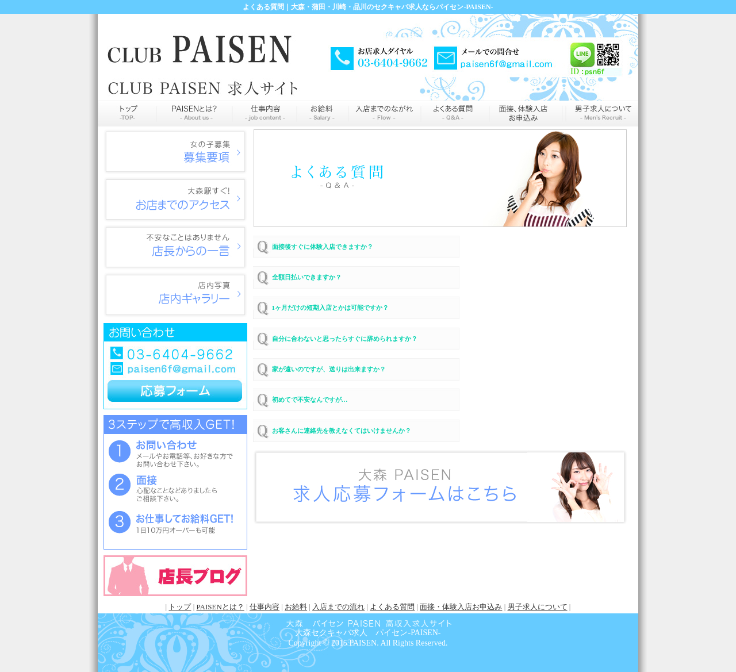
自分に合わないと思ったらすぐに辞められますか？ (344, 338)
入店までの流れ (384, 113)
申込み (526, 113)
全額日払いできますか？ (307, 277)
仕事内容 (264, 113)
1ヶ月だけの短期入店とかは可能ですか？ (330, 307)
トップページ (127, 113)
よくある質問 (455, 113)
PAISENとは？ (220, 606)
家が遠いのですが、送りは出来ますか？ (329, 369)
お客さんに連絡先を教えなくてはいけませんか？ (341, 430)
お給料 (322, 113)
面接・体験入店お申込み (461, 606)
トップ (179, 606)
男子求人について (538, 606)
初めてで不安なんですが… (310, 399)
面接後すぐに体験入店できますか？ (322, 246)
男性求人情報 (600, 113)
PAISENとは (194, 113)
